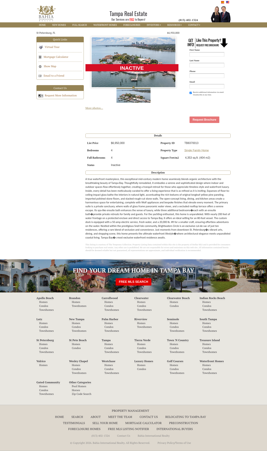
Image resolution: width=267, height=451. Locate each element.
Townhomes (46, 310)
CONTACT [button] (194, 24)
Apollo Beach (45, 298)
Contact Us (149, 417)
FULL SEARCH (79, 24)
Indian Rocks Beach (212, 298)
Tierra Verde (142, 340)
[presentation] (215, 104)
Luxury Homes (143, 361)
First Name (195, 50)
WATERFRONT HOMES (105, 24)
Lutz (39, 319)
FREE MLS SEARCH (133, 281)
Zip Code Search (81, 394)
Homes (43, 302)
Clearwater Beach (178, 298)
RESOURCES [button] (174, 24)
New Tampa (76, 319)
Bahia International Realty (154, 436)
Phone (192, 71)
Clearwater (141, 298)
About (95, 417)
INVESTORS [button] (154, 24)
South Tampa (208, 319)
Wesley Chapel (78, 361)
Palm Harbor (110, 319)
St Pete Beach (78, 340)
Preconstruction (183, 423)
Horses (76, 390)
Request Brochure (204, 119)
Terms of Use (183, 443)
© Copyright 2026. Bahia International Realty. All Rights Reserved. (110, 443)
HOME (42, 24)
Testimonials (74, 423)
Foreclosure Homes (84, 429)
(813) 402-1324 (100, 436)
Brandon (74, 298)
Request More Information (57, 95)
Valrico (41, 361)
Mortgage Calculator (53, 57)
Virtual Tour (49, 47)
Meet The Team (120, 417)
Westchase (108, 361)
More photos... (94, 108)
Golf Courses (175, 361)
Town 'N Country (178, 340)
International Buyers (174, 429)
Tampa (106, 340)
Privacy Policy (166, 443)
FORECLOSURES (131, 24)
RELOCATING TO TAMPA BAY (185, 417)
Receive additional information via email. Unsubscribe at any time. (207, 93)
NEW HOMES (59, 24)
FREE (131, 19)
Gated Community (48, 382)
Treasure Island (210, 340)
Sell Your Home (105, 423)
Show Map (47, 66)
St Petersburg (45, 340)
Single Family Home (196, 150)
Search (77, 417)
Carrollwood (110, 298)
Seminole (173, 319)
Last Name (194, 60)
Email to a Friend (51, 75)
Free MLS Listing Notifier (128, 429)
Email (192, 82)
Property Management (130, 411)
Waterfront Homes (212, 361)
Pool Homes (79, 386)
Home (59, 417)
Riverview (140, 319)
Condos (43, 306)
